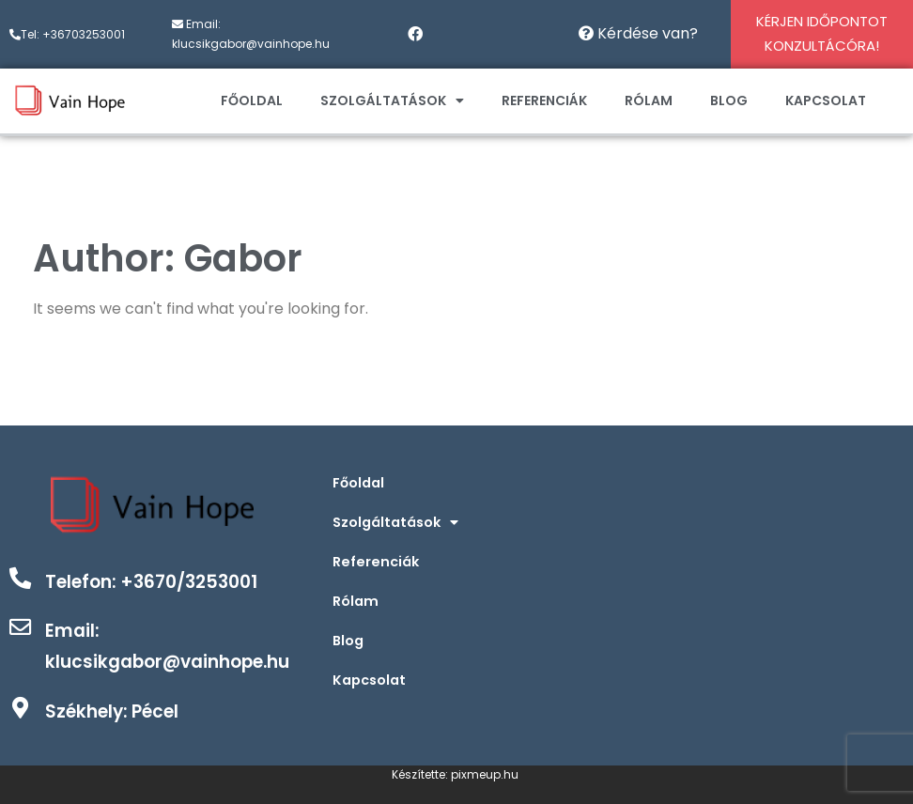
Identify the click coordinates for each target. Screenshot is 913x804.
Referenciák (544, 100)
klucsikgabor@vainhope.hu (251, 44)
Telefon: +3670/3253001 (158, 582)
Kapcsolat (825, 100)
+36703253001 (83, 34)
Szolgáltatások (392, 100)
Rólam (649, 100)
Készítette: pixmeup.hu (456, 774)
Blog (729, 100)
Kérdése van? (638, 33)
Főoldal (252, 100)
